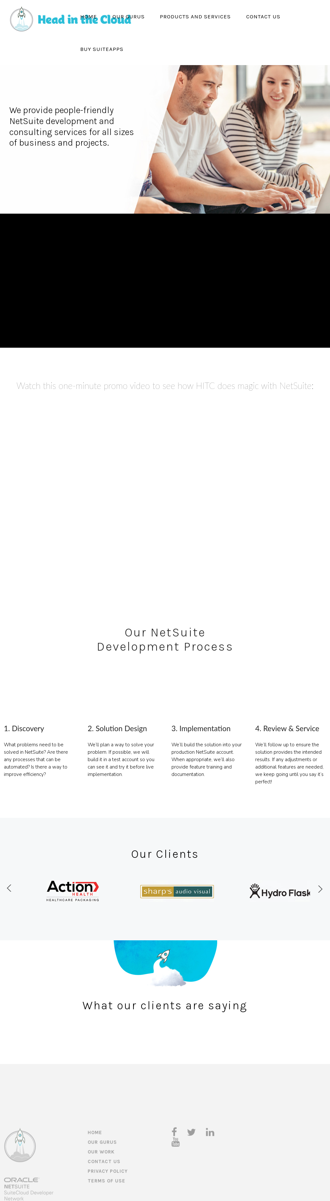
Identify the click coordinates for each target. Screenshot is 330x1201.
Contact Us (263, 16)
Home (88, 16)
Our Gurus (128, 16)
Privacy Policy (108, 1190)
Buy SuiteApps (101, 49)
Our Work (101, 1171)
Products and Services (195, 16)
